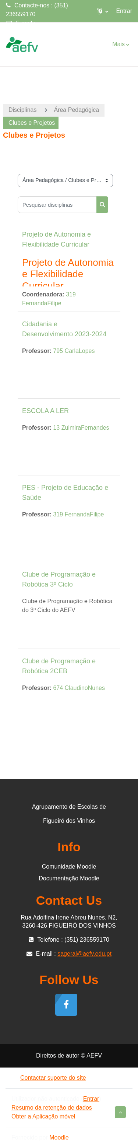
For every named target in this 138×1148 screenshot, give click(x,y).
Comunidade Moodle (69, 866)
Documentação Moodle (69, 878)
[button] (102, 11)
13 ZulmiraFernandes (81, 428)
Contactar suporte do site (48, 1078)
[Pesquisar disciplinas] (57, 204)
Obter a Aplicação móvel (43, 1116)
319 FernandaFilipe (78, 514)
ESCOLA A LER (45, 411)
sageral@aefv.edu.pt (33, 32)
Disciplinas (22, 110)
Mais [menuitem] (118, 44)
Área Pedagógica (76, 110)
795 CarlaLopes (74, 351)
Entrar (124, 11)
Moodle (58, 1137)
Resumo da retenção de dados (51, 1107)
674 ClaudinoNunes (79, 688)
